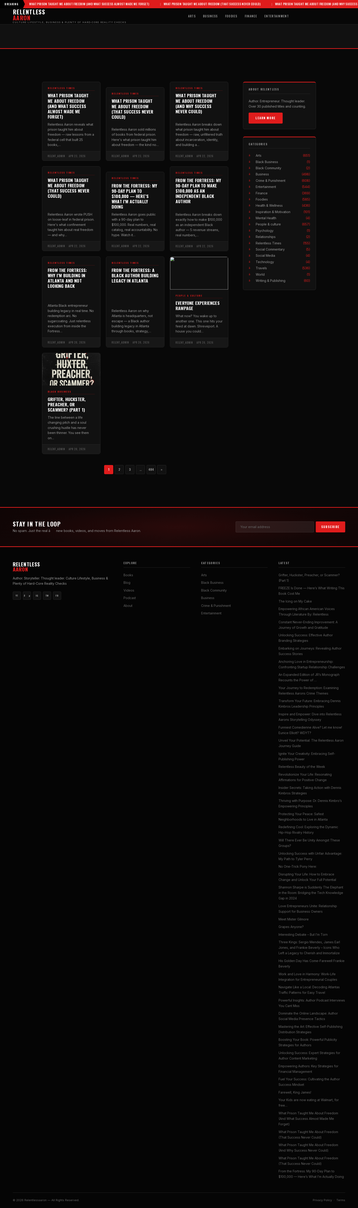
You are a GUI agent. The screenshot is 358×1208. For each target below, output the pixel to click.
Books (128, 575)
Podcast (130, 598)
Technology (283, 261)
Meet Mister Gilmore (294, 919)
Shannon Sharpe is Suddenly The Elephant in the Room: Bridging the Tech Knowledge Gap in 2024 (311, 892)
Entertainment (276, 16)
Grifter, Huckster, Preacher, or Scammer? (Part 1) (67, 408)
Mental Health (283, 218)
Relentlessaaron (35, 1200)
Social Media (283, 255)
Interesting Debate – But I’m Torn (303, 934)
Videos (129, 590)
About (128, 606)
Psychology (283, 230)
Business (210, 16)
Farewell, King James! (295, 1092)
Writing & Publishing (283, 280)
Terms (340, 1200)
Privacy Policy (322, 1200)
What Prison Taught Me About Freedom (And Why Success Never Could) (307, 4)
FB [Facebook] (56, 595)
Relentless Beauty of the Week (302, 767)
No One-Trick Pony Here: (298, 866)
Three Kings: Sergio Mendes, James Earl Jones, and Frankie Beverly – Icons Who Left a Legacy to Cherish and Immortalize (309, 947)
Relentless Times (61, 88)
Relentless (63, 567)
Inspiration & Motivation (283, 211)
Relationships (283, 236)
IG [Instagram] (37, 595)
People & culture (283, 224)
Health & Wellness (283, 205)
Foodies (231, 16)
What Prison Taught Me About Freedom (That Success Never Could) (193, 4)
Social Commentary (283, 249)
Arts (192, 16)
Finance (251, 16)
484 (151, 469)
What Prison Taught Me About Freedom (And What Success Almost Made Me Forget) (70, 4)
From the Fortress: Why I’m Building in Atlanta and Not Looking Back (67, 282)
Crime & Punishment (283, 180)
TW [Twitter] (47, 595)
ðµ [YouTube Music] (27, 595)
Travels (283, 268)
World (283, 274)
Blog (127, 582)
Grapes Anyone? (291, 927)
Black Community (283, 168)
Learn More (265, 118)
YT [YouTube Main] (17, 595)
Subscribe (330, 526)
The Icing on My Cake (295, 601)
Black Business (59, 396)
